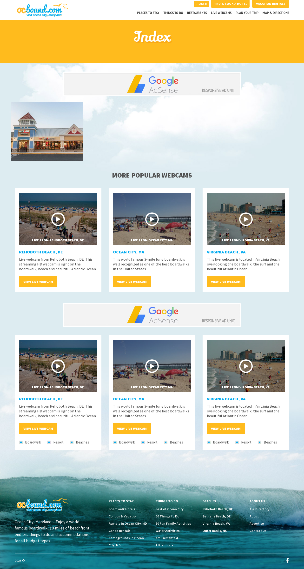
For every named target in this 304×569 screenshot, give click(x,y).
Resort (58, 442)
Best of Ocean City (170, 509)
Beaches (82, 442)
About (254, 516)
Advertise (257, 523)
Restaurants (197, 13)
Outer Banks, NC (215, 531)
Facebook (287, 560)
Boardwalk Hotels (122, 509)
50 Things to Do (167, 516)
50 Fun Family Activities (173, 523)
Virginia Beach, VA (226, 252)
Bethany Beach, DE (217, 516)
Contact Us (258, 531)
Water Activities (168, 531)
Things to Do (173, 13)
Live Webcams (221, 13)
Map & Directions (276, 13)
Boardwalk (33, 442)
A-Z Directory (259, 509)
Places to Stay (148, 13)
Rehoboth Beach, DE (41, 252)
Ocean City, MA (128, 252)
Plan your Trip (247, 13)
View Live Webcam (38, 281)
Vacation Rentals (270, 3)
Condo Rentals (120, 531)
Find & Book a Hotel (230, 3)
